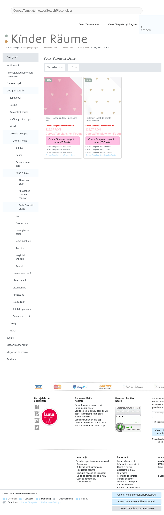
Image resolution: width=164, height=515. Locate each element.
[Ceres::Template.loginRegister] (120, 24)
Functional (13, 502)
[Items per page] (73, 67)
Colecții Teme (67, 48)
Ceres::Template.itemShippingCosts (61, 155)
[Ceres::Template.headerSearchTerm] (77, 10)
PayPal (84, 498)
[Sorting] (55, 67)
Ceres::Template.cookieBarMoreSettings (41, 502)
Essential (12, 498)
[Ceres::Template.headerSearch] (148, 10)
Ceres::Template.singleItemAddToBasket (62, 141)
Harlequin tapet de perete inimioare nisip (98, 119)
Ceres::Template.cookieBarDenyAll (136, 501)
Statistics (29, 498)
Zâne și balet (83, 48)
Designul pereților (30, 48)
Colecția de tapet (49, 48)
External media (66, 498)
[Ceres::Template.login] (86, 24)
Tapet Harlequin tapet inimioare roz (61, 119)
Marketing (46, 498)
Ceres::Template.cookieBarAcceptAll (136, 494)
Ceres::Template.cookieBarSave (137, 508)
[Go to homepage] (10, 48)
